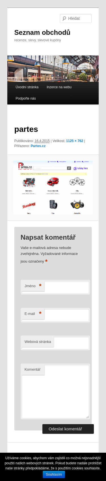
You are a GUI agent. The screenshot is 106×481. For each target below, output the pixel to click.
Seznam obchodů (42, 32)
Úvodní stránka (27, 87)
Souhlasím (54, 474)
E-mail (33, 314)
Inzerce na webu (59, 87)
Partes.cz (38, 146)
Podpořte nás (26, 98)
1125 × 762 (74, 141)
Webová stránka (38, 342)
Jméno (33, 286)
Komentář (32, 369)
